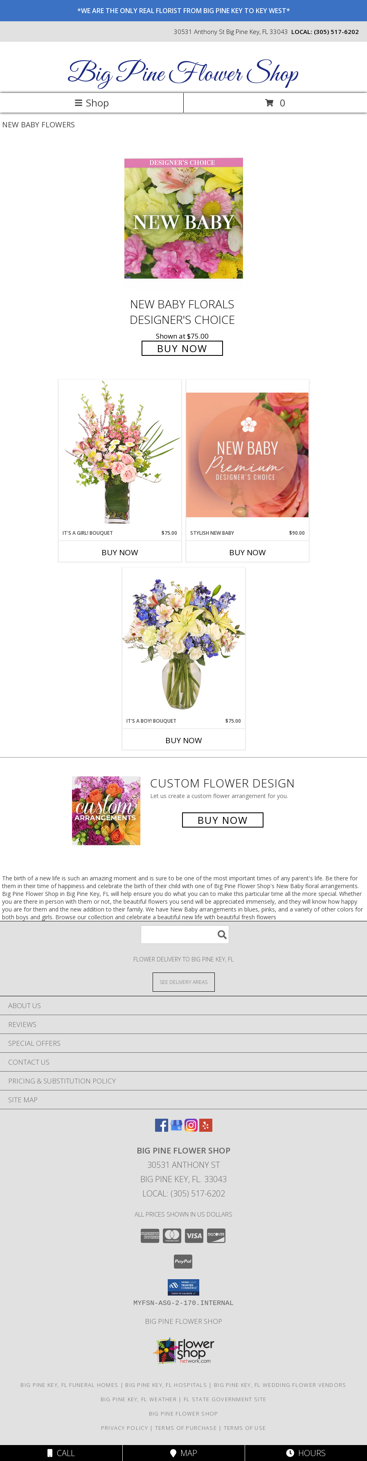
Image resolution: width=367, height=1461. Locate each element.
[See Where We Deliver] (184, 982)
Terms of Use (245, 1428)
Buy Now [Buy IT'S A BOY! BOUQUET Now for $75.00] (183, 740)
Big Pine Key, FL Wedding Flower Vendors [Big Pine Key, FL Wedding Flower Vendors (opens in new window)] (280, 1385)
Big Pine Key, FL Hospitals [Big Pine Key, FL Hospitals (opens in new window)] (166, 1385)
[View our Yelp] (205, 1129)
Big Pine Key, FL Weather (139, 1399)
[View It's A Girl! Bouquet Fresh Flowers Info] (120, 454)
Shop (91, 102)
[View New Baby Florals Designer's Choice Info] (183, 218)
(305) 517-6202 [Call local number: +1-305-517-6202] (336, 31)
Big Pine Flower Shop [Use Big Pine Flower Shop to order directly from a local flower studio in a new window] (183, 1321)
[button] (183, 1287)
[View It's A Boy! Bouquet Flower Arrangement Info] (183, 642)
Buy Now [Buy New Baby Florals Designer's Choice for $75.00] (182, 348)
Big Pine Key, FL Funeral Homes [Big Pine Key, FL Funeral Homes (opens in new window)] (69, 1385)
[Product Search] (185, 934)
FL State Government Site (225, 1399)
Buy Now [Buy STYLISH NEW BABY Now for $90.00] (247, 552)
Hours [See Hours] (306, 1453)
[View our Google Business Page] (176, 1129)
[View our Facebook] (161, 1129)
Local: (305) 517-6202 (183, 1193)
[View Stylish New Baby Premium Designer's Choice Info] (247, 454)
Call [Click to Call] (61, 1453)
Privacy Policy (124, 1428)
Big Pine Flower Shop (183, 74)
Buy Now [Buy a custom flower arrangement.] (223, 820)
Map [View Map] (183, 1453)
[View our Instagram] (191, 1129)
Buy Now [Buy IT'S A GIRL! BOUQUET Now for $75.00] (119, 552)
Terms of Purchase (186, 1428)
